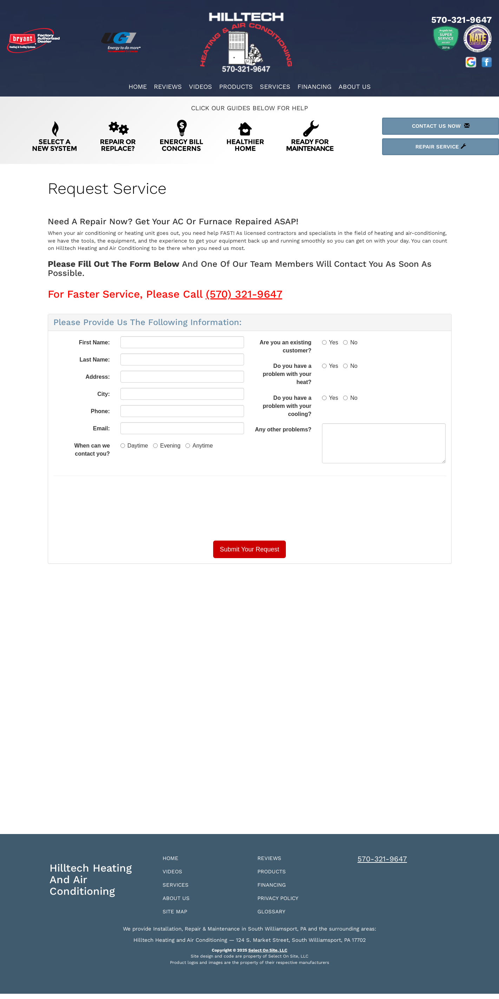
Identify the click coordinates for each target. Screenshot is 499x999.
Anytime (199, 446)
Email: (101, 428)
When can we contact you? (92, 450)
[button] (249, 549)
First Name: (94, 342)
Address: (97, 377)
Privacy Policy (282, 902)
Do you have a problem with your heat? (287, 374)
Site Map (177, 916)
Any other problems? (283, 429)
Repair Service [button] (440, 147)
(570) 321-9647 (244, 294)
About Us (355, 86)
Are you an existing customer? (285, 346)
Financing (314, 86)
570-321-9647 (382, 858)
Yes (330, 342)
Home (138, 86)
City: (103, 394)
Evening (166, 446)
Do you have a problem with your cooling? (287, 406)
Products (236, 86)
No (350, 342)
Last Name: (95, 360)
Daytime (134, 446)
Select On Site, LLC (267, 955)
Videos (200, 86)
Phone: (100, 411)
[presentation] (249, 508)
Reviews (168, 86)
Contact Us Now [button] (441, 126)
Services (275, 86)
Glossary (274, 916)
